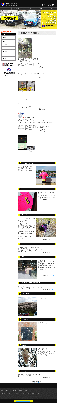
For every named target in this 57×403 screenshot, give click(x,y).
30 (24, 157)
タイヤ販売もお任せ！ (31, 393)
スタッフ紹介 (6, 54)
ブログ (5, 41)
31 (25, 157)
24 (18, 157)
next (33, 157)
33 (27, 157)
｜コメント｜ (53, 199)
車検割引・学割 (6, 44)
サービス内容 (8, 390)
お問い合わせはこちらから (23, 401)
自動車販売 (16, 393)
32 (26, 157)
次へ (39, 382)
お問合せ (26, 390)
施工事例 (5, 37)
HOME (6, 8)
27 (21, 157)
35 (29, 157)
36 (30, 157)
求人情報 (5, 58)
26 (20, 157)
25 (19, 157)
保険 (51, 8)
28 (22, 157)
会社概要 (5, 51)
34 (28, 157)
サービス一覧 (28, 8)
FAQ (38, 393)
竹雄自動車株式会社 (13, 4)
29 (23, 157)
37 (31, 157)
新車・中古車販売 (17, 8)
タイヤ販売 (40, 8)
